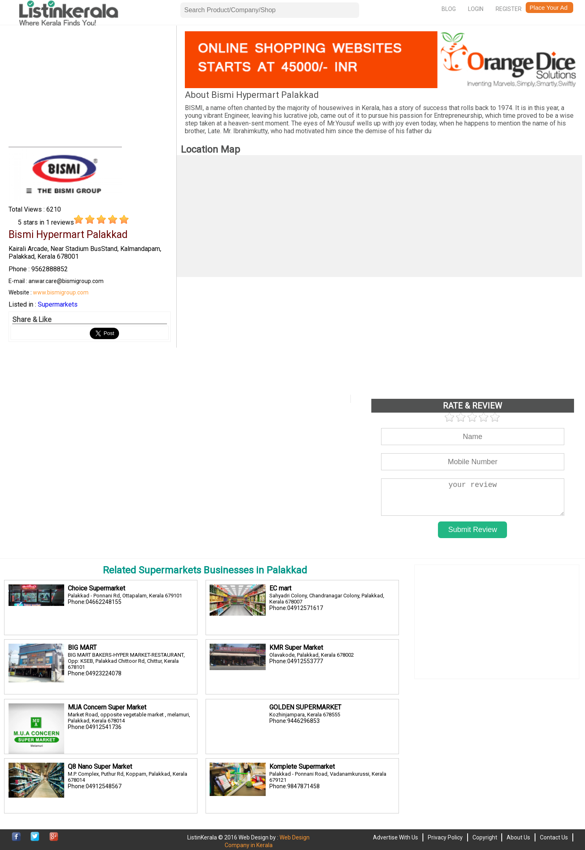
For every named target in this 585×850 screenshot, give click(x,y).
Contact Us (554, 837)
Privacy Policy (445, 837)
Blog (449, 9)
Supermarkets (58, 304)
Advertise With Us (395, 837)
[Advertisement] (89, 88)
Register (509, 9)
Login (475, 9)
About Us (518, 837)
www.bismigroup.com (61, 292)
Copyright (484, 837)
